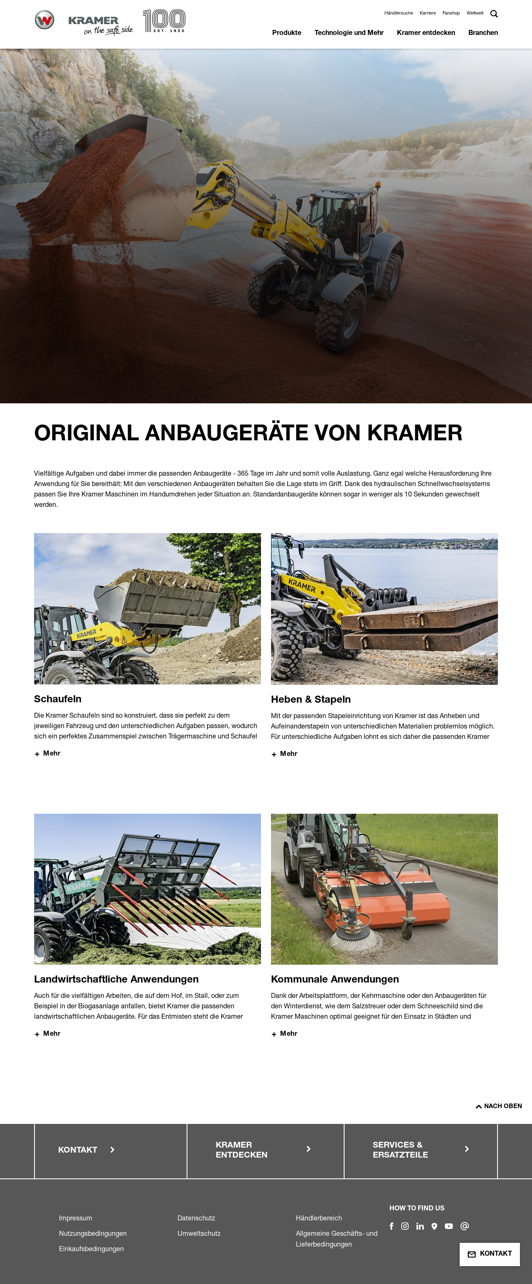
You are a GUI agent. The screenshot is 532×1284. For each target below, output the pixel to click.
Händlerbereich (319, 1218)
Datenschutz (196, 1218)
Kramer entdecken (426, 33)
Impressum (75, 1218)
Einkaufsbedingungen (91, 1248)
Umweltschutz (199, 1233)
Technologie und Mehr (349, 33)
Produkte (286, 33)
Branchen (483, 33)
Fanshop (451, 13)
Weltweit (475, 13)
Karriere (428, 13)
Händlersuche (398, 13)
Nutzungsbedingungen (93, 1233)
